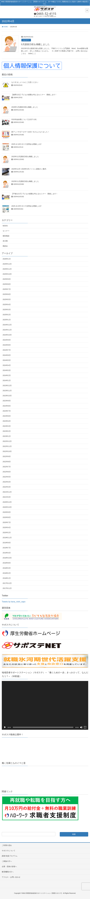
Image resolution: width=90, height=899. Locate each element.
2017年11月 (7, 588)
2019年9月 (7, 543)
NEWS (5, 226)
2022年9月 (7, 456)
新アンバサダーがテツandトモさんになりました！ (30, 132)
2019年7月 (7, 548)
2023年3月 (7, 426)
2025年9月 (7, 279)
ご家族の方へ (7, 861)
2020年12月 (7, 502)
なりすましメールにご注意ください (24, 82)
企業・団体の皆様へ (9, 866)
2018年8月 (7, 563)
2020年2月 (7, 532)
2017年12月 (7, 583)
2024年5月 (7, 360)
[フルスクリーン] (85, 727)
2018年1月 (7, 578)
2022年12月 (7, 441)
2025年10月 (7, 274)
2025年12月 (7, 264)
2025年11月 (7, 269)
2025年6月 (7, 294)
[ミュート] (81, 727)
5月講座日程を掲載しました (35, 44)
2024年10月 (7, 335)
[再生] (5, 727)
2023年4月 (7, 421)
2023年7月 (7, 411)
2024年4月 (7, 365)
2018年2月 (7, 573)
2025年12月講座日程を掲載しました (25, 156)
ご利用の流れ (7, 845)
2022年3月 (7, 487)
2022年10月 (7, 451)
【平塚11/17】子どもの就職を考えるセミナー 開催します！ (34, 194)
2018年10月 (7, 558)
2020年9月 (7, 512)
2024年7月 (7, 350)
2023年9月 (7, 401)
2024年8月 (7, 345)
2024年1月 (7, 380)
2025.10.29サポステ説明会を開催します (26, 206)
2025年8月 (7, 284)
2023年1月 (7, 436)
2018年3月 (7, 568)
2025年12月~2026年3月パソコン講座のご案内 (28, 169)
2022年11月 (7, 446)
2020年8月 (7, 517)
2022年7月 (7, 467)
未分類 (5, 241)
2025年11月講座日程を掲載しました (25, 181)
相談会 (5, 246)
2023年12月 (7, 385)
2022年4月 (7, 482)
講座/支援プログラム (9, 856)
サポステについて (8, 851)
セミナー (26, 40)
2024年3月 (7, 370)
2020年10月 (7, 507)
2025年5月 (7, 299)
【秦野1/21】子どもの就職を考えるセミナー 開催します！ (34, 95)
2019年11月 (7, 538)
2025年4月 (7, 304)
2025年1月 (7, 320)
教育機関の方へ (8, 872)
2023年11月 (7, 391)
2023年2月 (7, 431)
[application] (45, 705)
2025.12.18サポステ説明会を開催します (26, 144)
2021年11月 (7, 492)
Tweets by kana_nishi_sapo (13, 602)
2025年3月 (7, 310)
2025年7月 (7, 289)
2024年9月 (7, 340)
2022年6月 (7, 472)
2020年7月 (7, 522)
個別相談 (6, 236)
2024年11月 (7, 330)
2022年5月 (7, 477)
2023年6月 (7, 416)
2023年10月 (7, 396)
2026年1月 (7, 259)
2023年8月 (7, 406)
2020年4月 (7, 527)
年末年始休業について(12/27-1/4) (23, 119)
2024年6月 (7, 355)
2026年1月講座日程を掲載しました (24, 107)
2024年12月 (7, 325)
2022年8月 (7, 462)
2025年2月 (7, 315)
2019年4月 (7, 553)
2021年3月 (7, 497)
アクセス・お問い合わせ (11, 877)
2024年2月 (7, 375)
